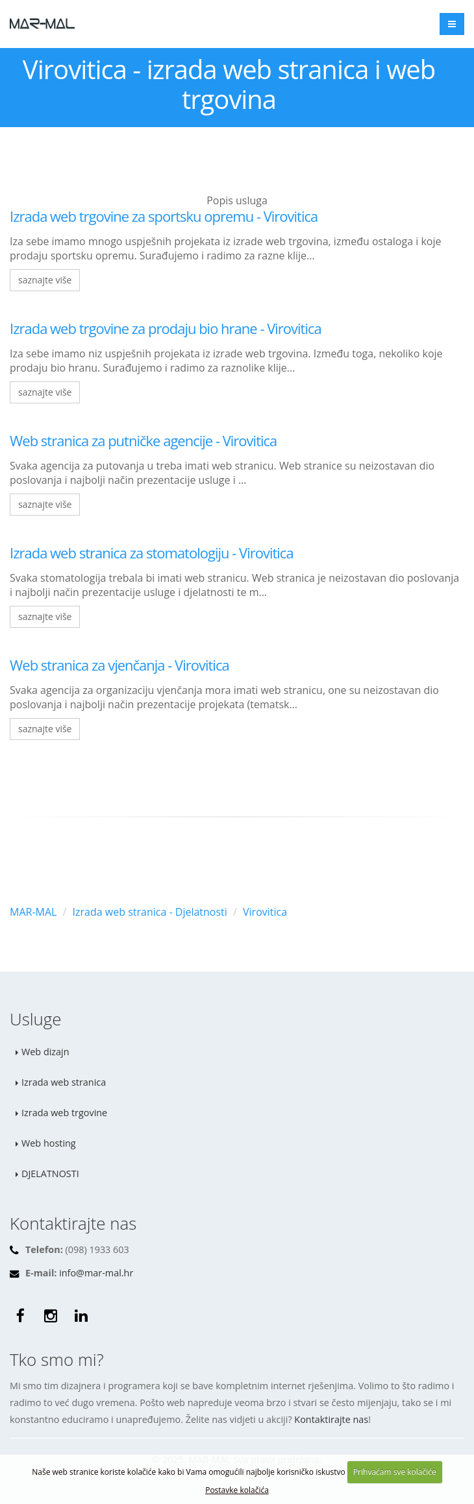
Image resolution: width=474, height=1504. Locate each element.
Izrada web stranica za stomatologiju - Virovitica (151, 552)
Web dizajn (45, 1051)
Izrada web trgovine (64, 1112)
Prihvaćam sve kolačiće (394, 1471)
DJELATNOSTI (50, 1173)
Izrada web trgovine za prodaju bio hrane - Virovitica (165, 328)
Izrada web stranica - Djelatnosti (150, 912)
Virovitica (265, 912)
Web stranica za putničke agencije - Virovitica (143, 440)
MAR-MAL (33, 912)
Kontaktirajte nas (331, 1419)
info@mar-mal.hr (96, 1273)
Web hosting (48, 1143)
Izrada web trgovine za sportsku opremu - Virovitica (164, 216)
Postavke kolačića (237, 1490)
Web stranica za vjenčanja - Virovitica (119, 664)
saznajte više (44, 280)
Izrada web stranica (63, 1082)
